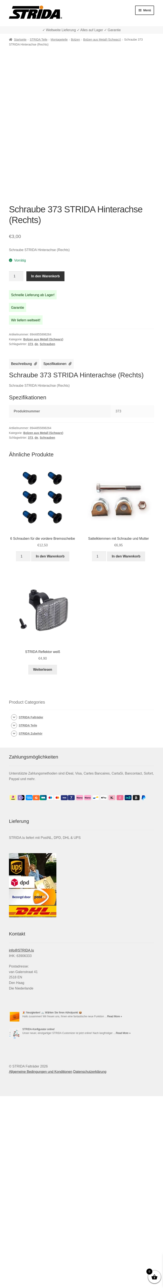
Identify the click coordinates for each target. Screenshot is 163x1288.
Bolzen (75, 39)
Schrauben (47, 344)
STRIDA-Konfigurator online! (38, 1029)
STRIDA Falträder (31, 717)
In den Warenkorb (45, 276)
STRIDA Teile (38, 39)
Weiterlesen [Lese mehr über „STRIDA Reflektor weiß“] (42, 669)
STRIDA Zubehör (30, 733)
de (36, 344)
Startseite (20, 39)
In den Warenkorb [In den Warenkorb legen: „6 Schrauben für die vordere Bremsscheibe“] (50, 556)
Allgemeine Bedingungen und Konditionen (40, 1071)
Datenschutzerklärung (89, 1071)
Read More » (114, 1016)
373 (30, 344)
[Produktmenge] (16, 276)
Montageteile (59, 39)
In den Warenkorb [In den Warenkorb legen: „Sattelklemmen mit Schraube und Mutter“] (126, 556)
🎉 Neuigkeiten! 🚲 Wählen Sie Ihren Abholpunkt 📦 (52, 1012)
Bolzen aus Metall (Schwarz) (102, 39)
